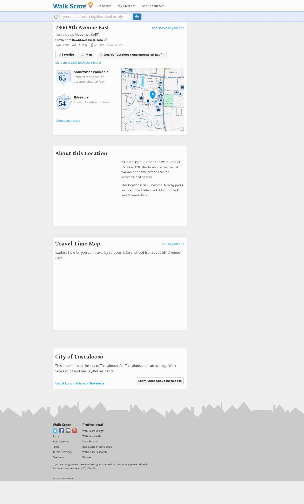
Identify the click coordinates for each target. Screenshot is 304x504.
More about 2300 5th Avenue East (76, 62)
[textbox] (95, 16)
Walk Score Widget (93, 431)
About (56, 436)
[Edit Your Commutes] (105, 39)
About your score (68, 121)
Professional (92, 425)
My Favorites (127, 6)
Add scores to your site (168, 28)
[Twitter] (55, 430)
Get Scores (103, 6)
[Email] (68, 430)
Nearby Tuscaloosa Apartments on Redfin (131, 55)
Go (137, 16)
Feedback (58, 457)
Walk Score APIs (91, 436)
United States (63, 383)
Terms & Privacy (62, 452)
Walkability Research (94, 452)
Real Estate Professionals (97, 446)
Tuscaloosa (64, 34)
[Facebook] (61, 430)
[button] (56, 16)
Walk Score (62, 425)
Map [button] (86, 55)
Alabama (80, 383)
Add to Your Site (153, 6)
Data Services (90, 441)
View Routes (114, 45)
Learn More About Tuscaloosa (160, 381)
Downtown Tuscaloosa (87, 40)
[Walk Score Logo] (73, 5)
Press (56, 446)
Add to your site (173, 244)
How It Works (60, 441)
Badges (86, 457)
